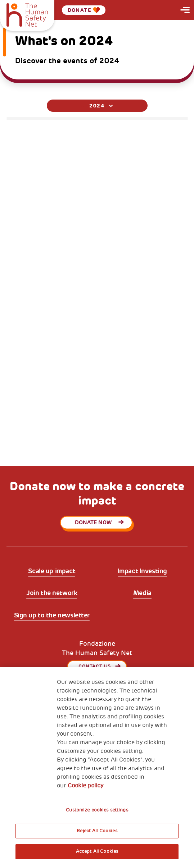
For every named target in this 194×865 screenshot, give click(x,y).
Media (142, 593)
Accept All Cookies (97, 851)
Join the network (51, 593)
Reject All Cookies (97, 831)
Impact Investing (142, 571)
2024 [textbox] (97, 105)
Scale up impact (51, 571)
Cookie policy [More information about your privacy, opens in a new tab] (85, 785)
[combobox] (97, 106)
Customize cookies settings (97, 810)
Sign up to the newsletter (52, 615)
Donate (84, 10)
